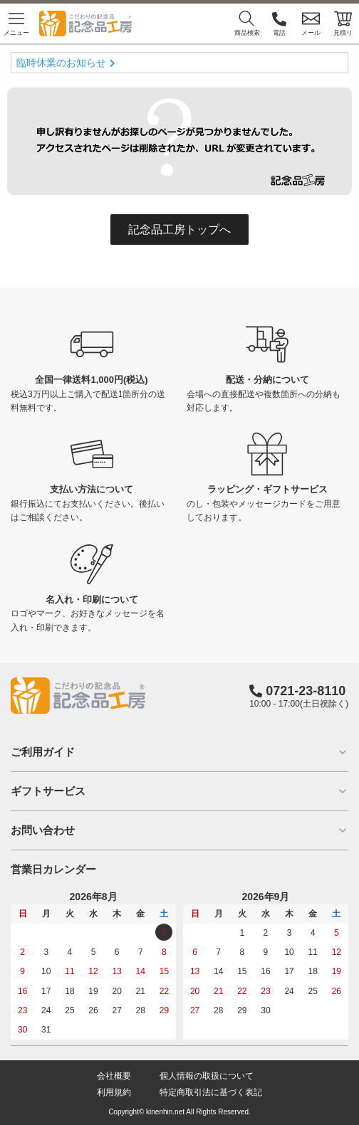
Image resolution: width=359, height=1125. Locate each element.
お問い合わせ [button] (179, 830)
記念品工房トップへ (179, 229)
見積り (343, 23)
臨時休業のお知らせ (61, 62)
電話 (279, 23)
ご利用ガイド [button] (179, 752)
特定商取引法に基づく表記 (211, 1092)
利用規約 (114, 1092)
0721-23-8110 (305, 691)
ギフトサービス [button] (179, 791)
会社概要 (114, 1076)
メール (311, 23)
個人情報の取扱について (207, 1076)
